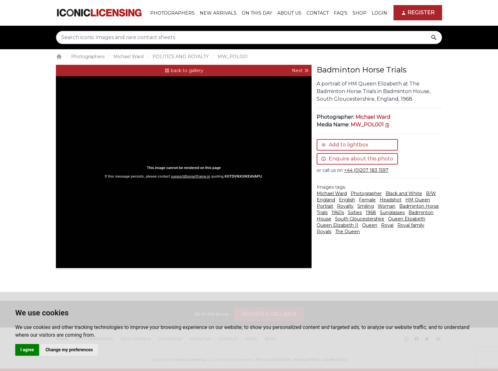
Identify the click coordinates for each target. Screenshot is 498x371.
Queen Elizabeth (406, 219)
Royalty (345, 206)
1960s (337, 212)
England (326, 200)
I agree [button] (27, 349)
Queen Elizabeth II (337, 225)
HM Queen (417, 200)
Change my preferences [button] (69, 349)
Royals (324, 231)
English (347, 200)
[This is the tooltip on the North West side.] (370, 125)
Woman (386, 206)
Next (300, 70)
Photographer (366, 193)
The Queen (347, 231)
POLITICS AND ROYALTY (180, 56)
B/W (431, 193)
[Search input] (249, 37)
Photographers (87, 56)
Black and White (404, 193)
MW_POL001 (233, 56)
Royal (387, 225)
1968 (371, 212)
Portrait (325, 206)
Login (379, 13)
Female (367, 200)
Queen (369, 225)
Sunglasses (392, 212)
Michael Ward (128, 56)
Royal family (410, 225)
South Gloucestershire (359, 219)
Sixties (355, 212)
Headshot (390, 200)
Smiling (365, 206)
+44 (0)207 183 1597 (366, 170)
